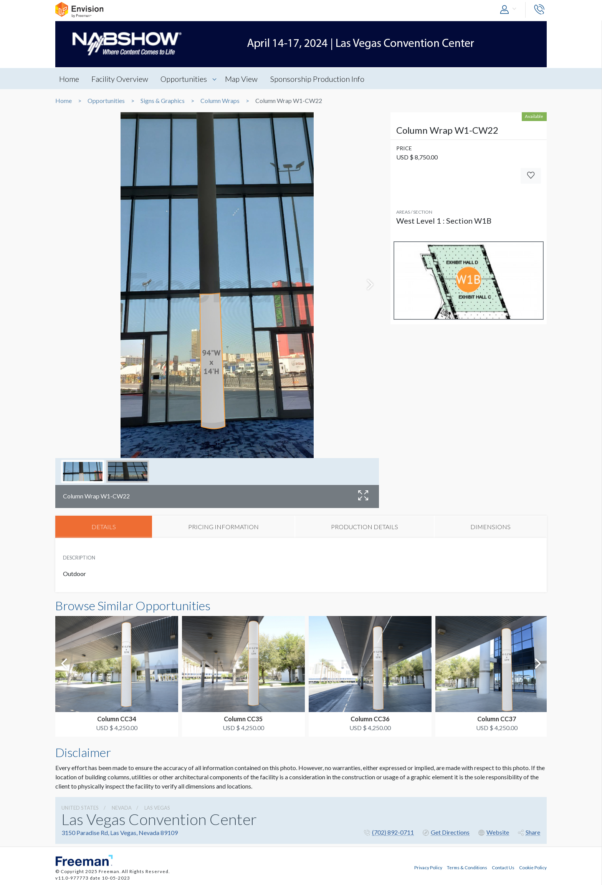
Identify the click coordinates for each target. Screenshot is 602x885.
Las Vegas (157, 808)
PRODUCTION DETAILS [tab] (364, 526)
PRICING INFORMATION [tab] (223, 526)
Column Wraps (220, 101)
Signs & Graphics (163, 101)
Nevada (122, 808)
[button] (510, 10)
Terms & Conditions (467, 867)
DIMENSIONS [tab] (490, 526)
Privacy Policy (428, 867)
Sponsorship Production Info (318, 78)
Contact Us (503, 867)
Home (69, 78)
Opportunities (184, 78)
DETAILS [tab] (103, 526)
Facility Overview (120, 78)
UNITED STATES (80, 808)
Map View (242, 78)
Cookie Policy (533, 867)
